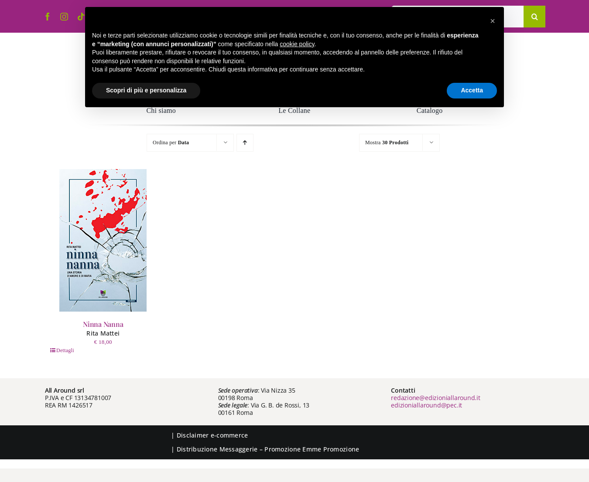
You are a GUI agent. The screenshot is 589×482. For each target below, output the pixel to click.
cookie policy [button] (297, 44)
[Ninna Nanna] (103, 240)
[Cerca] (534, 16)
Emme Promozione (330, 449)
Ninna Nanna (103, 324)
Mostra (386, 142)
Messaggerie (238, 449)
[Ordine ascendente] (244, 143)
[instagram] (64, 16)
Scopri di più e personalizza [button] (146, 90)
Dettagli (65, 350)
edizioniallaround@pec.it (426, 405)
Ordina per (171, 142)
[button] (493, 21)
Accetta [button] (472, 90)
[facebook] (47, 16)
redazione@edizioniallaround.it (435, 398)
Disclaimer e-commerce (212, 435)
